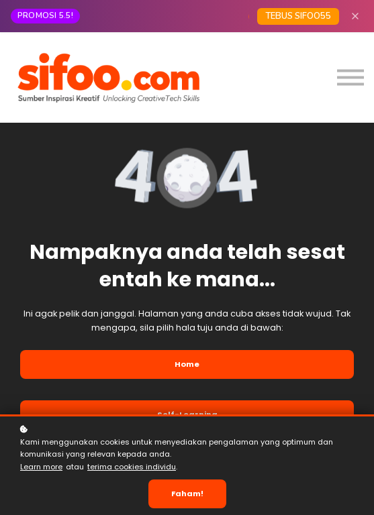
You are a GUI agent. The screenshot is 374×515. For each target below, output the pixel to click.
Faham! (187, 493)
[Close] (355, 16)
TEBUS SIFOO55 (298, 16)
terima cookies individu (131, 466)
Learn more (41, 466)
